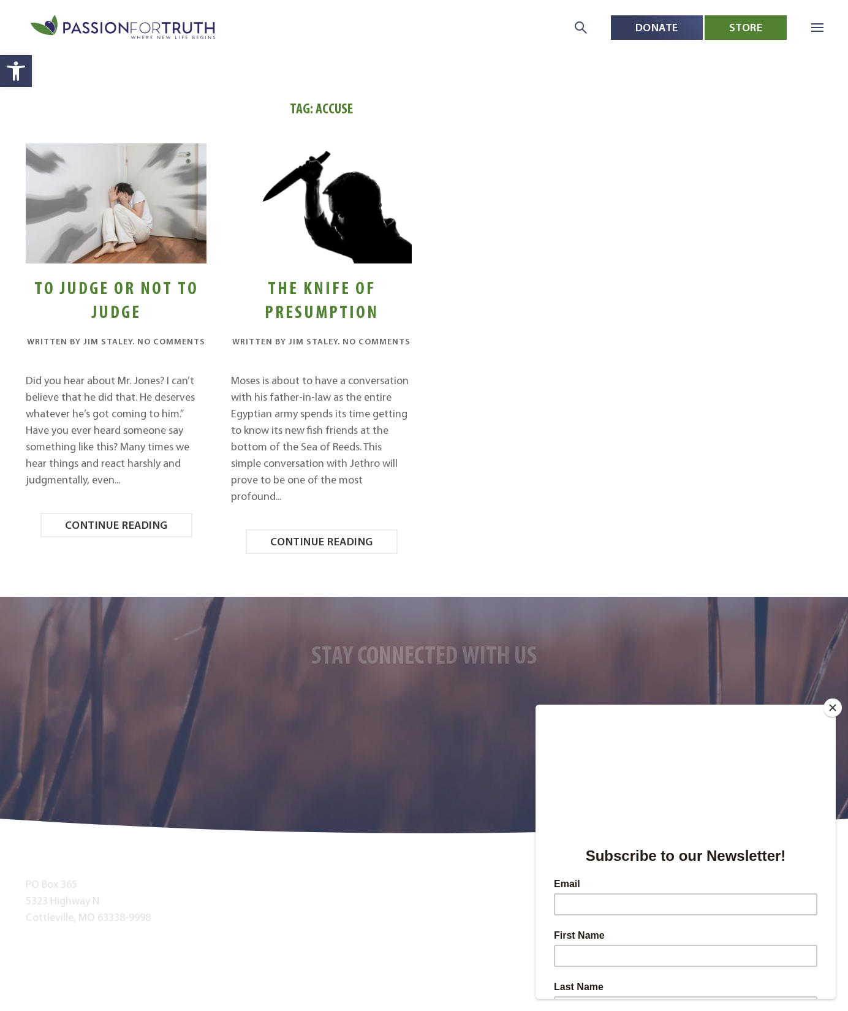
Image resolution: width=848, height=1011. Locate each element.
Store (746, 27)
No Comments (171, 341)
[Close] (832, 708)
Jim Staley (107, 341)
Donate (656, 27)
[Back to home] (124, 28)
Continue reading (116, 525)
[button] (16, 71)
